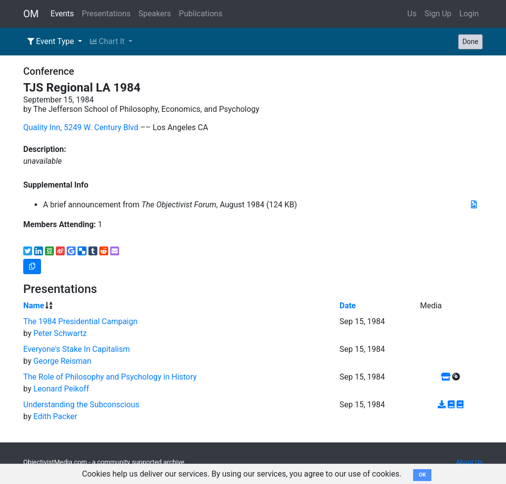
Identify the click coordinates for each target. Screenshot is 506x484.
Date (347, 305)
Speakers (154, 13)
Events (62, 13)
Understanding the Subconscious (81, 404)
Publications (200, 13)
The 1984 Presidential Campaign (80, 321)
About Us (469, 462)
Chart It (108, 41)
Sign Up (438, 13)
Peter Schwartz (59, 333)
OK (422, 475)
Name (33, 305)
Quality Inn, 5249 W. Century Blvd (80, 127)
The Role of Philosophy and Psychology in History (110, 377)
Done (470, 42)
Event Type (51, 41)
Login (469, 13)
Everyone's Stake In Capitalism (76, 349)
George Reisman (62, 361)
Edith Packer (55, 416)
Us (412, 13)
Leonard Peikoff (61, 388)
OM (31, 14)
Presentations (106, 13)
